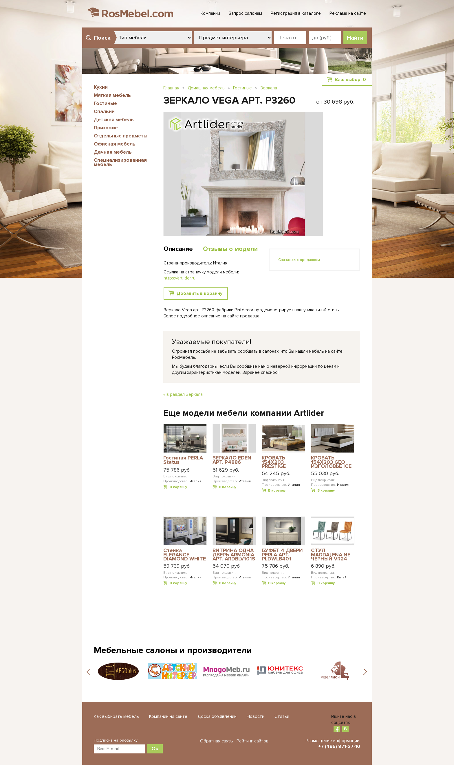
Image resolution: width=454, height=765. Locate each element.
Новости (255, 716)
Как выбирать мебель (116, 716)
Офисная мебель (115, 144)
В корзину (178, 487)
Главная (171, 88)
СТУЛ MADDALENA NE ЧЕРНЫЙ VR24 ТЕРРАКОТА (330, 554)
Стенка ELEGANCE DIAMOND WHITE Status (184, 554)
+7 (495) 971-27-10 (339, 746)
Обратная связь (216, 741)
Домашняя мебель (206, 88)
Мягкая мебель (112, 95)
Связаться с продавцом (299, 260)
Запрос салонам (245, 13)
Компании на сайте (168, 716)
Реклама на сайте (347, 13)
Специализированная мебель (120, 162)
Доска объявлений (217, 716)
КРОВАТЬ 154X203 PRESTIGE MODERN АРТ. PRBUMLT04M (279, 462)
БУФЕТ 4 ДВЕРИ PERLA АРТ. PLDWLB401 (282, 554)
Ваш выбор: (350, 79)
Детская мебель (114, 120)
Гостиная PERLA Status (183, 460)
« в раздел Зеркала (183, 394)
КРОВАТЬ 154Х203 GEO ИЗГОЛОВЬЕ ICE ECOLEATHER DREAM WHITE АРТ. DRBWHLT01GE (331, 462)
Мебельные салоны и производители (173, 650)
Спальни (104, 112)
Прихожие (106, 128)
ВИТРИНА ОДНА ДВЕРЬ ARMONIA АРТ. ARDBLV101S (234, 554)
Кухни (101, 87)
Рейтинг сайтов (252, 741)
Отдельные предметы (120, 136)
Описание (178, 249)
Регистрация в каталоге (296, 13)
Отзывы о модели (230, 249)
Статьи (281, 716)
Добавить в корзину (199, 293)
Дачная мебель (113, 152)
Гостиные (105, 103)
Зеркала (268, 88)
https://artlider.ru (179, 278)
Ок (154, 748)
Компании (210, 13)
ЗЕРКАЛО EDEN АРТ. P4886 (232, 460)
